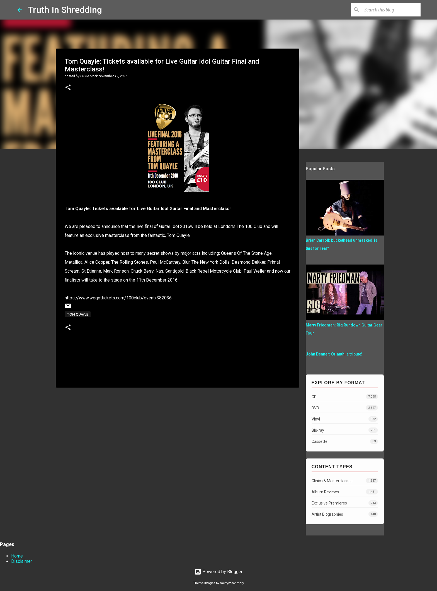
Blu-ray (345, 430)
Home (17, 556)
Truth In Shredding (65, 9)
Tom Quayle (77, 314)
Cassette (345, 441)
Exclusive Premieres (345, 503)
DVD (345, 407)
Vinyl (345, 419)
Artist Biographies (345, 514)
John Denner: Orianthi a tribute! (334, 354)
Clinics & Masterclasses (345, 480)
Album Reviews (345, 491)
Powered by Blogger (218, 571)
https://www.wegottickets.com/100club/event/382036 (118, 298)
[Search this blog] (391, 9)
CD (345, 396)
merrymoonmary (232, 583)
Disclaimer (21, 561)
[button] (68, 88)
